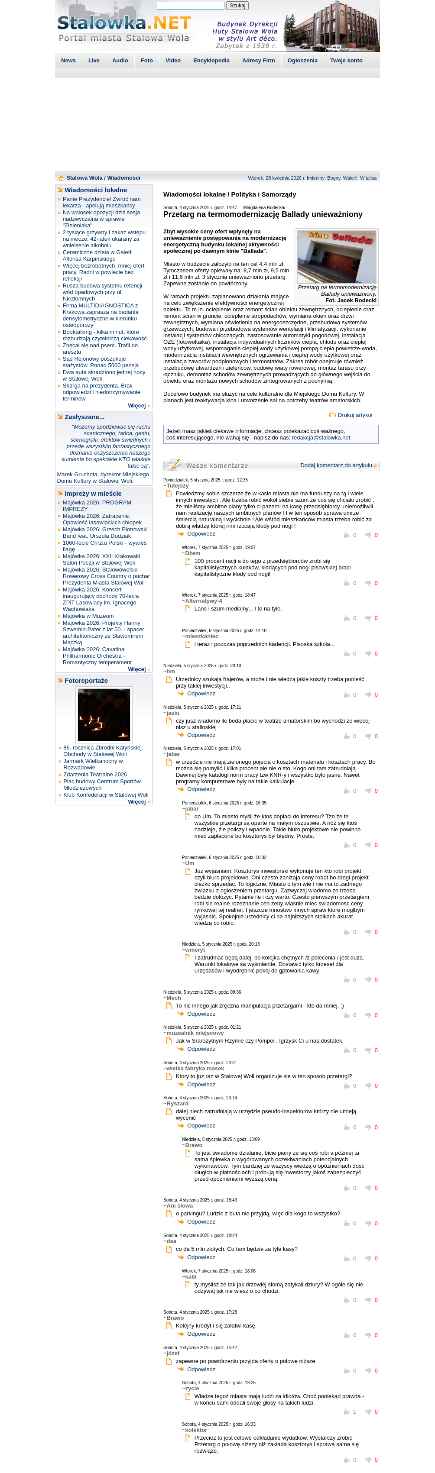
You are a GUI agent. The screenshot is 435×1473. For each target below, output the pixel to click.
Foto (147, 60)
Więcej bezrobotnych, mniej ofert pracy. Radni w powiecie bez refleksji (104, 272)
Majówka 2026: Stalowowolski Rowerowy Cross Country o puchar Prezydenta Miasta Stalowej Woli (106, 576)
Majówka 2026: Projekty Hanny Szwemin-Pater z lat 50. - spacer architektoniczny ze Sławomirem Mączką (103, 633)
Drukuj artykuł (355, 415)
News (68, 60)
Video (173, 60)
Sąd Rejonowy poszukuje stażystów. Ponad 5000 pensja (101, 361)
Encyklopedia (211, 60)
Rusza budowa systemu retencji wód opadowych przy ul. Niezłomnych (103, 292)
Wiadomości (123, 177)
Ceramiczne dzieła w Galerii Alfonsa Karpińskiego (98, 255)
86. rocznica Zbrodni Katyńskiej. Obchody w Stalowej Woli (103, 750)
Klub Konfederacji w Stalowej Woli (105, 794)
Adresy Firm (258, 60)
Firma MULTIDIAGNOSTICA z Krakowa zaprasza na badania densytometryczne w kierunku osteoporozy (101, 315)
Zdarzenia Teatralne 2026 (95, 774)
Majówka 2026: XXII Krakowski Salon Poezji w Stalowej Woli (101, 559)
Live (94, 60)
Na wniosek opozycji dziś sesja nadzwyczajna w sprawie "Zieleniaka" (101, 219)
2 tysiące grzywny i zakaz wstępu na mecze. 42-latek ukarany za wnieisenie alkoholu (104, 239)
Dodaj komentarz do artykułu (336, 465)
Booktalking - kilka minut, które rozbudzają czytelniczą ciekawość (105, 335)
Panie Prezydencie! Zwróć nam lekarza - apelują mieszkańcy (102, 202)
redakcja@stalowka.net (321, 437)
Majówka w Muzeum (88, 616)
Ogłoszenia (303, 60)
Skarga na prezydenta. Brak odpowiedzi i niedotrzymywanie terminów (101, 392)
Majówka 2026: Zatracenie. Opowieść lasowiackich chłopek (102, 519)
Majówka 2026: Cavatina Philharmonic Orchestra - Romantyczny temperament (97, 655)
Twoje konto (346, 60)
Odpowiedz (201, 533)
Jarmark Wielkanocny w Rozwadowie (93, 764)
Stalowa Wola (84, 177)
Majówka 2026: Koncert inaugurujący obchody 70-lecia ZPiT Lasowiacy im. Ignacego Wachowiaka (101, 599)
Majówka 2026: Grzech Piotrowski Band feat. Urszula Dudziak (105, 532)
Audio (120, 60)
